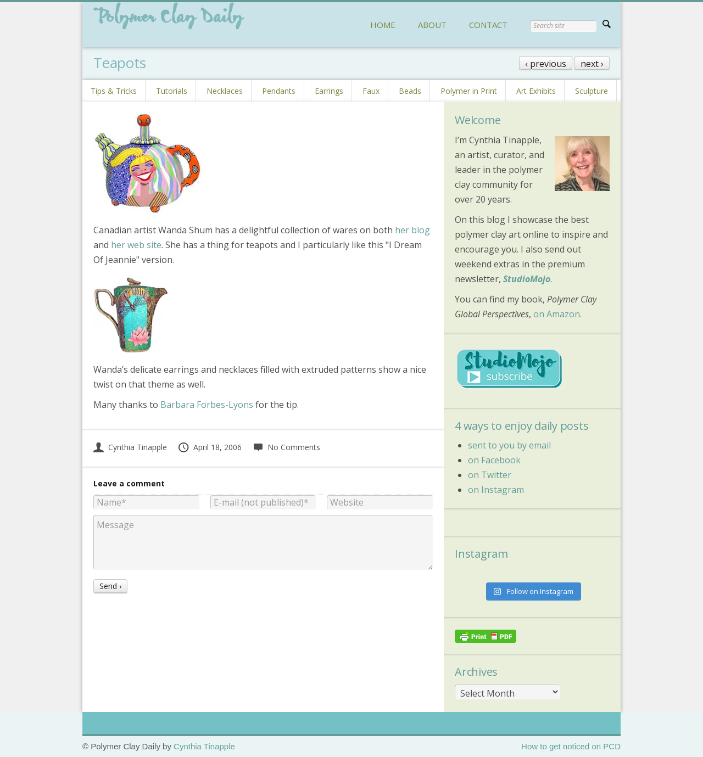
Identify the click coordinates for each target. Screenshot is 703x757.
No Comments (286, 447)
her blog (412, 230)
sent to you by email (509, 445)
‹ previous (545, 64)
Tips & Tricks (114, 91)
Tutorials (171, 91)
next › (592, 64)
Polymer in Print (468, 91)
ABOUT (432, 24)
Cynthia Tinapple (130, 447)
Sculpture (591, 91)
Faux (371, 91)
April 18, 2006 (209, 447)
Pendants (278, 91)
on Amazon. (557, 314)
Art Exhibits (536, 91)
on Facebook (494, 460)
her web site (136, 245)
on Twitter (489, 475)
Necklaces (225, 91)
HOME (382, 24)
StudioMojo (526, 279)
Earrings (329, 91)
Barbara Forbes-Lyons (206, 405)
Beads (410, 91)
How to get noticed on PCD (571, 746)
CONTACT (488, 24)
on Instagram (496, 490)
